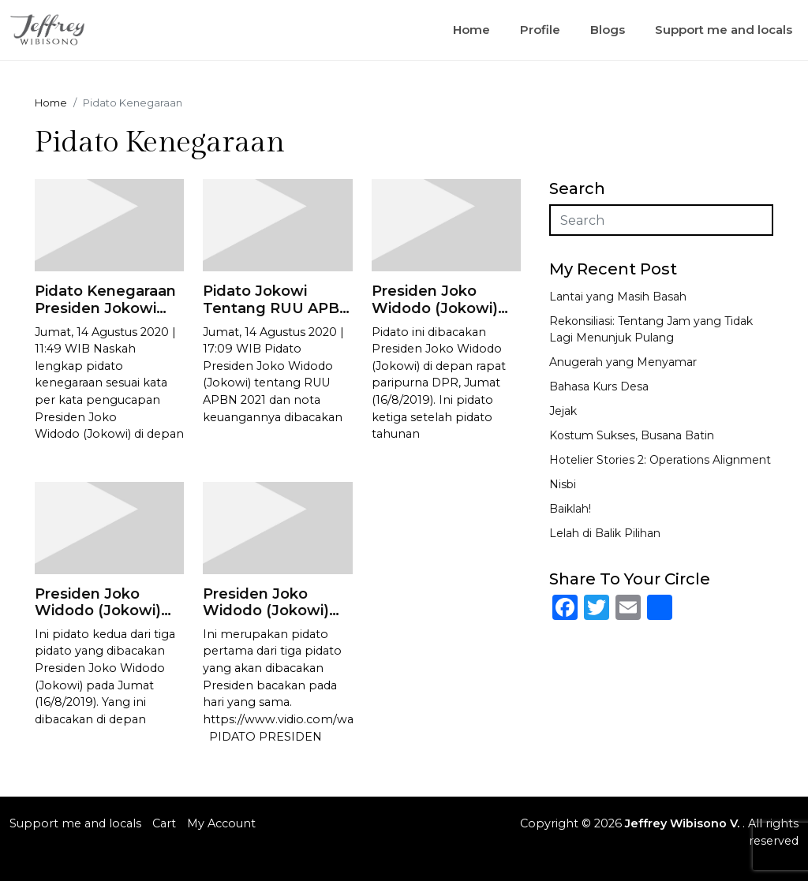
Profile (540, 29)
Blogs (607, 29)
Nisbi (562, 484)
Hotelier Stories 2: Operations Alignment (660, 460)
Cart (164, 823)
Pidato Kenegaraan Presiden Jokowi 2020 (105, 308)
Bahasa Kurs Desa (599, 386)
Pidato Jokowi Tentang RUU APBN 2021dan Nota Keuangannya (277, 316)
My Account (221, 823)
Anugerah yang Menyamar (623, 362)
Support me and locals (723, 29)
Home (471, 29)
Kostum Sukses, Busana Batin (631, 435)
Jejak (563, 411)
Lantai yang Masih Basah (617, 296)
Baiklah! (570, 509)
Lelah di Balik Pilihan (604, 533)
